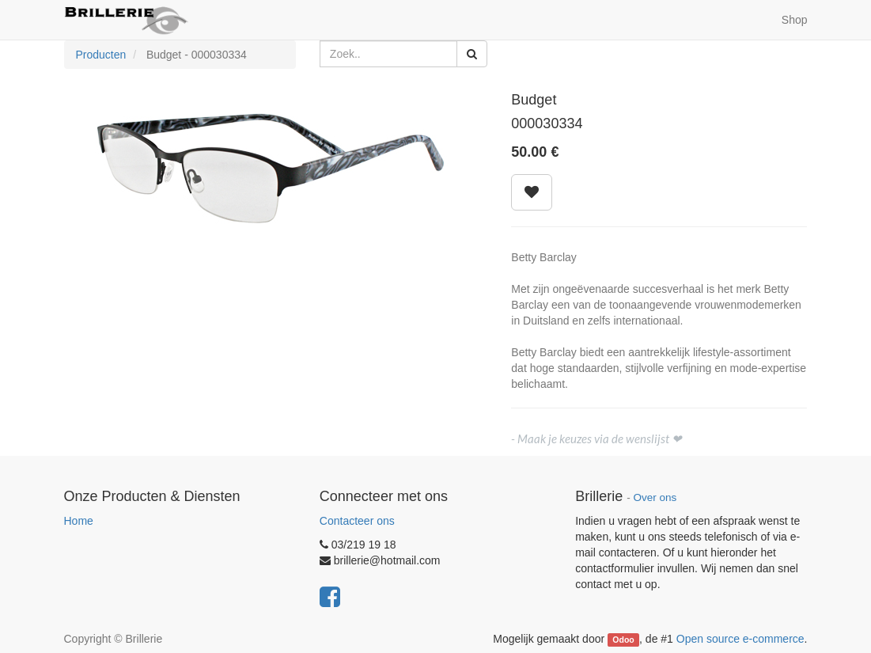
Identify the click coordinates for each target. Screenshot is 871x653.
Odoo (623, 639)
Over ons (654, 497)
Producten (101, 54)
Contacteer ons (357, 520)
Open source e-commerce (740, 638)
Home (78, 520)
